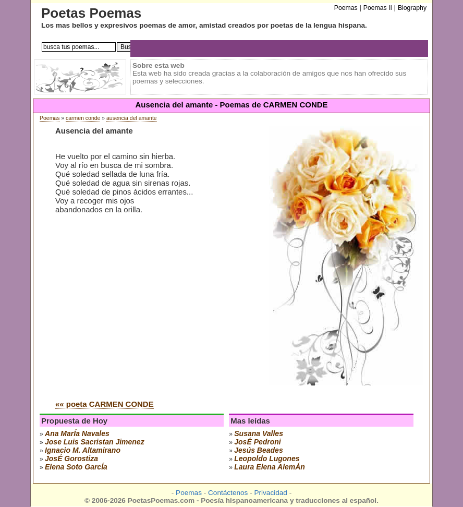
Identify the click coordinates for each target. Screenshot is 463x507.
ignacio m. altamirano (82, 450)
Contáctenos (228, 493)
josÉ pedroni (257, 442)
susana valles (258, 433)
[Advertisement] (142, 312)
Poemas (49, 118)
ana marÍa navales (77, 433)
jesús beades (258, 450)
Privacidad (270, 493)
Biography (412, 7)
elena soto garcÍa (76, 467)
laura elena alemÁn (269, 467)
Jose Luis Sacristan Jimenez (94, 442)
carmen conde (83, 118)
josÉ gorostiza (71, 458)
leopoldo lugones (266, 458)
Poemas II (377, 7)
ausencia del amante (131, 118)
